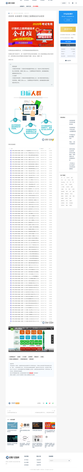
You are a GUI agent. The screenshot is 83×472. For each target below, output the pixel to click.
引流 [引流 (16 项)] (66, 189)
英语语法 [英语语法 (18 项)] (62, 205)
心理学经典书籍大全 (12, 412)
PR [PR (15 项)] (70, 182)
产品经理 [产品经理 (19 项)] (70, 184)
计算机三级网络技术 (13, 359)
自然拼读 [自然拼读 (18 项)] (62, 202)
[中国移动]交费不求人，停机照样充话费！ (45, 412)
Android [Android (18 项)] (68, 177)
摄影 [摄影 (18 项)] (73, 191)
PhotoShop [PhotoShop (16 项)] (63, 182)
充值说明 (38, 459)
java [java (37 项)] (65, 179)
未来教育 (30, 356)
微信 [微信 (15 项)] (69, 189)
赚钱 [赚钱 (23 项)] (67, 205)
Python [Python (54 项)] (62, 184)
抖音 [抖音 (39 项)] (70, 191)
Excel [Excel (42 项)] (62, 179)
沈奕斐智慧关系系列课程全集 (72, 122)
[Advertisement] (31, 389)
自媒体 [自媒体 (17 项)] (70, 200)
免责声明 (38, 465)
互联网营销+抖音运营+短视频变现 (72, 129)
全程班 (18, 356)
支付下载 (68, 45)
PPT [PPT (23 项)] (67, 182)
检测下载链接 (68, 41)
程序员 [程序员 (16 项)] (66, 198)
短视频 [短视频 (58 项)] (62, 198)
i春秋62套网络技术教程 (25, 431)
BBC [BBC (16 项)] (72, 177)
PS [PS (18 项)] (73, 182)
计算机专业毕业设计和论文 (12, 431)
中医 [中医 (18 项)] (66, 184)
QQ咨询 (68, 60)
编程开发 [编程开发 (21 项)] (62, 200)
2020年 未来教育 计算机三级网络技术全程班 (25, 374)
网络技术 (36, 356)
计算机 (42, 356)
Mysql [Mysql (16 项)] (69, 179)
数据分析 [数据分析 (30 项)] (66, 193)
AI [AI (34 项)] (64, 177)
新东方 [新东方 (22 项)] (71, 193)
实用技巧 (22, 6)
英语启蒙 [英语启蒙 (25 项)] (71, 202)
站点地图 (26, 462)
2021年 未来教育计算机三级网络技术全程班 (50, 432)
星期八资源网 (13, 374)
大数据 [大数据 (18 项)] (62, 189)
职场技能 (21, 13)
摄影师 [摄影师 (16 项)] (62, 193)
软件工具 (28, 6)
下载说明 (38, 462)
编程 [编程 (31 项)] (70, 198)
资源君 (10, 13)
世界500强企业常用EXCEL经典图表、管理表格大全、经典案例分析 (72, 154)
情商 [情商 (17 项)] (67, 191)
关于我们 (26, 459)
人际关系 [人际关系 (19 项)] (67, 186)
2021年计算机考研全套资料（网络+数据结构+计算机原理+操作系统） (37, 445)
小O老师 (24, 356)
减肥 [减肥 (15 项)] (72, 186)
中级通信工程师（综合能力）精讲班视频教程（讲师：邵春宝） (49, 445)
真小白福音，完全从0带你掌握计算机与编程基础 (25, 445)
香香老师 (31, 359)
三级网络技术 (12, 356)
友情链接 (26, 465)
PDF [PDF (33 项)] (72, 179)
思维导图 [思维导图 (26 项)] (62, 191)
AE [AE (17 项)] (61, 177)
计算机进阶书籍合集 (37, 430)
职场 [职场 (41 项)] (67, 200)
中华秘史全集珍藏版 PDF (72, 136)
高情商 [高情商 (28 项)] (70, 205)
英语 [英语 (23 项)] (67, 202)
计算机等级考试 (23, 359)
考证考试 (16, 13)
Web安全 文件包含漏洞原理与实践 (12, 444)
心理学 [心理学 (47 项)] (73, 189)
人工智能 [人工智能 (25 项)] (62, 186)
